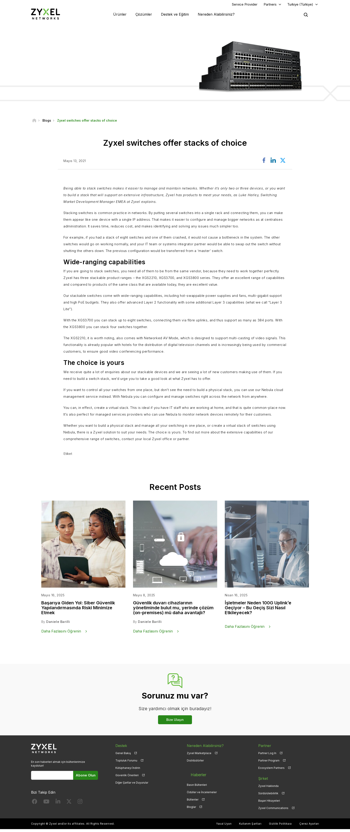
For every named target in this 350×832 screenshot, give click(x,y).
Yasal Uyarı (223, 826)
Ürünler (120, 15)
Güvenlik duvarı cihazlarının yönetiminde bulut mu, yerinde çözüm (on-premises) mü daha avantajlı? (173, 610)
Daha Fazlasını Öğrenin (61, 634)
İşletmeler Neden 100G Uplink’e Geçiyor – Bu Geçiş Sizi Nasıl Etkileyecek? (258, 610)
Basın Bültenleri (197, 781)
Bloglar (191, 803)
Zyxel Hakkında (268, 788)
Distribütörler (195, 763)
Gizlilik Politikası (280, 826)
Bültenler (192, 796)
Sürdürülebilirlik (268, 796)
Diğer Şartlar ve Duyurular (131, 785)
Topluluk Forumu (126, 763)
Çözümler (143, 15)
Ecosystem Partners (271, 770)
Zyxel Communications (273, 810)
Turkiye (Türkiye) (300, 6)
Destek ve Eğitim (175, 15)
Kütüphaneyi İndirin (127, 770)
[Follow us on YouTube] (46, 805)
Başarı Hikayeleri (269, 803)
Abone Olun (86, 778)
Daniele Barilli (58, 624)
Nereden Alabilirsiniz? (216, 15)
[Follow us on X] (69, 805)
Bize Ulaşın (175, 722)
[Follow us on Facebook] (34, 805)
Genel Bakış (123, 755)
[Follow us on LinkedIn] (58, 805)
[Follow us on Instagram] (80, 805)
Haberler (194, 774)
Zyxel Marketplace (199, 755)
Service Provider (244, 6)
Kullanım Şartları (250, 826)
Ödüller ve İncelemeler (202, 788)
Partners (270, 6)
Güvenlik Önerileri (127, 778)
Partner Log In (267, 755)
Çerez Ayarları (309, 826)
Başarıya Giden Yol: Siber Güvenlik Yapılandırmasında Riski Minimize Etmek (78, 610)
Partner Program (268, 763)
